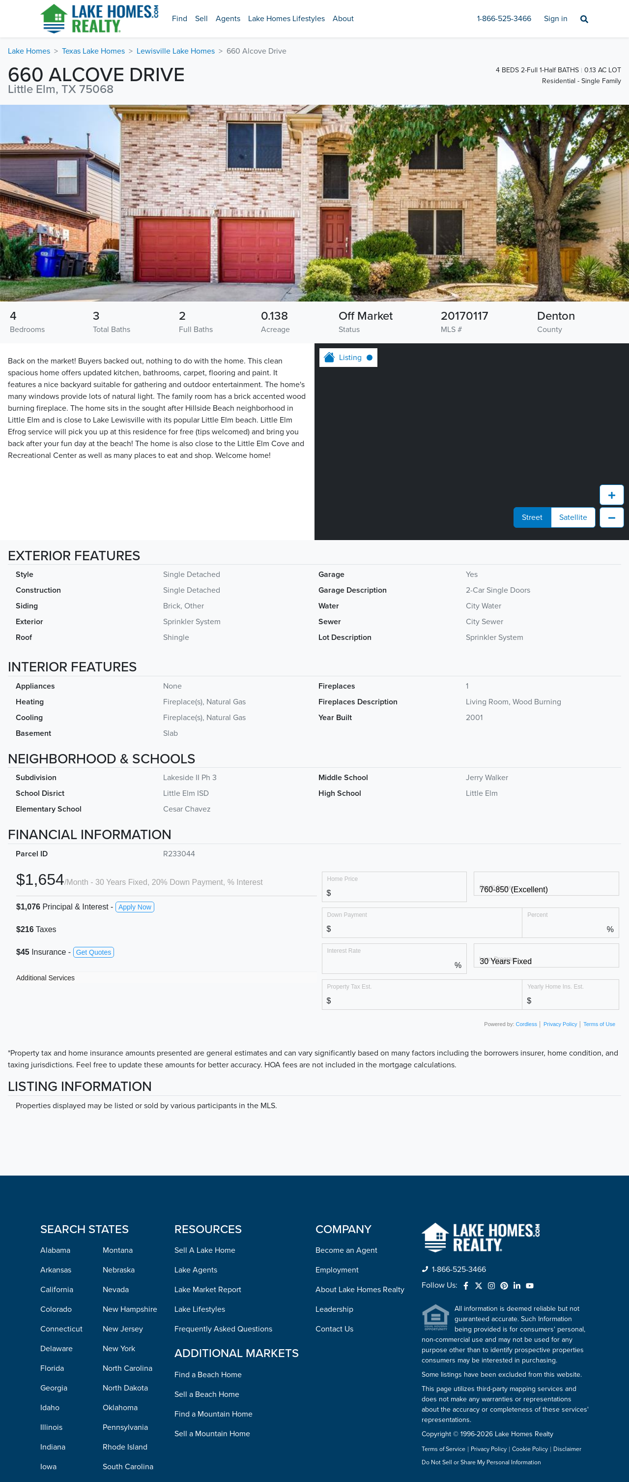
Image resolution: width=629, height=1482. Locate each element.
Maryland (56, 1350)
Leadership (334, 1134)
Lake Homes (29, 51)
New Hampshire (130, 1134)
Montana (118, 1075)
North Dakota (125, 1212)
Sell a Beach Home (206, 1219)
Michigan (56, 1389)
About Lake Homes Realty (359, 1114)
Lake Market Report (207, 1114)
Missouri (54, 1448)
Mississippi (58, 1429)
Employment (337, 1094)
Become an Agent (346, 1075)
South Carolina (128, 1291)
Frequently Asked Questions (223, 1153)
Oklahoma (120, 1232)
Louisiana (56, 1330)
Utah (111, 1350)
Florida (52, 1193)
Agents (228, 19)
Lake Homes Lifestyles (286, 19)
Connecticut (61, 1153)
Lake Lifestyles (199, 1134)
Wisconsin (120, 1448)
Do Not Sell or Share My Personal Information (481, 1287)
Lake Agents (195, 1094)
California (56, 1114)
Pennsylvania (125, 1252)
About (343, 19)
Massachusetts (65, 1370)
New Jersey (123, 1153)
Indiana (52, 1271)
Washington (123, 1409)
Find (179, 19)
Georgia (53, 1212)
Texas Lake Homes (93, 51)
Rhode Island (125, 1271)
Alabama (55, 1075)
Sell (201, 19)
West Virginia (125, 1429)
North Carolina (127, 1193)
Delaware (56, 1173)
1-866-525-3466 (504, 19)
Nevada (116, 1114)
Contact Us (334, 1153)
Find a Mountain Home (213, 1238)
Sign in (556, 19)
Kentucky (56, 1311)
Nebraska (119, 1094)
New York (119, 1173)
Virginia (116, 1389)
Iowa (48, 1291)
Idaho (49, 1232)
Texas (112, 1330)
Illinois (51, 1252)
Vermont (117, 1370)
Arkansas (55, 1094)
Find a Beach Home (208, 1199)
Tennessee (121, 1311)
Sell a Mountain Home (212, 1258)
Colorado (56, 1134)
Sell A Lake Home (204, 1075)
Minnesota (58, 1409)
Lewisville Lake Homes (176, 51)
